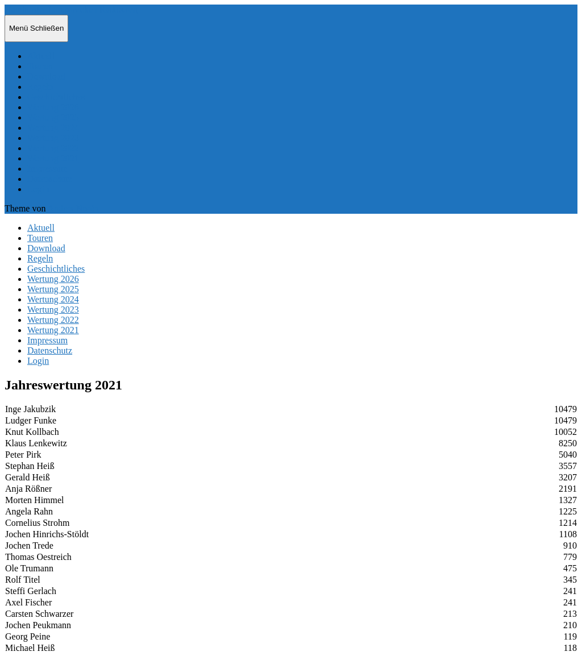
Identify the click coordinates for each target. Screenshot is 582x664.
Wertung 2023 (53, 138)
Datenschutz (49, 179)
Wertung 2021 (53, 158)
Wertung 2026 (53, 107)
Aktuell (41, 56)
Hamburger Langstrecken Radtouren (71, 9)
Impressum (47, 168)
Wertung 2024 (53, 127)
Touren (40, 66)
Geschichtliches (56, 97)
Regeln (40, 87)
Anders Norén (73, 208)
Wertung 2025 (53, 117)
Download (46, 76)
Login (38, 189)
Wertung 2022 (53, 148)
